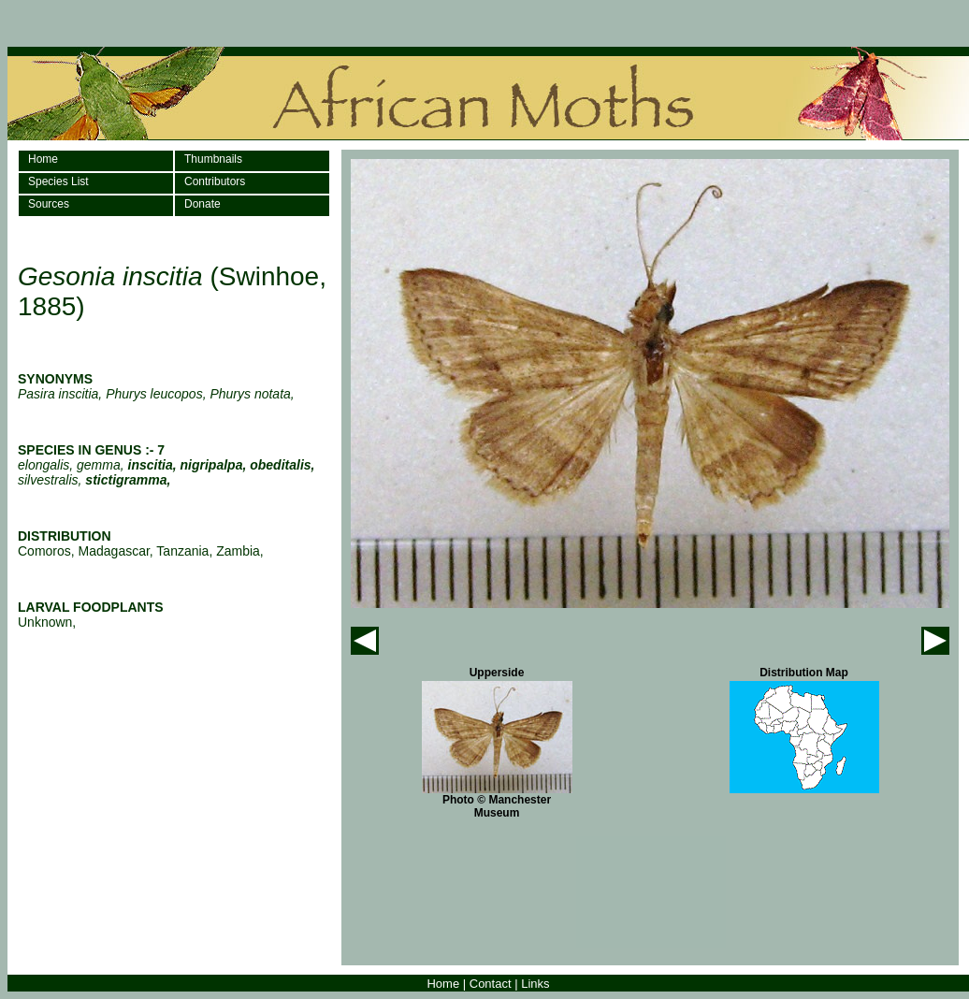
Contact (491, 984)
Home (43, 159)
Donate (202, 203)
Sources (48, 203)
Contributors (214, 181)
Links (535, 984)
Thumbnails (213, 159)
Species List (58, 181)
